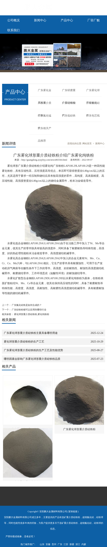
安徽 (48, 544)
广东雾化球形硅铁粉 (93, 93)
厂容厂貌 (93, 20)
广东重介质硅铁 (44, 105)
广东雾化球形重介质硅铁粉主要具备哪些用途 (31, 333)
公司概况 (13, 20)
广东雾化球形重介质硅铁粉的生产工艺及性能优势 (33, 350)
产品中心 (67, 20)
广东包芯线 (93, 115)
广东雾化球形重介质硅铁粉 (79, 429)
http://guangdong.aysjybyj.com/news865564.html (44, 159)
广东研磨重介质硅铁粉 (68, 93)
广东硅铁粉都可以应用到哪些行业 (28, 309)
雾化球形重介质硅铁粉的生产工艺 (24, 341)
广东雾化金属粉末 (44, 93)
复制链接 (72, 511)
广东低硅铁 (68, 115)
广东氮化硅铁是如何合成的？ (26, 305)
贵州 (54, 544)
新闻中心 (40, 20)
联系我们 (13, 30)
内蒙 (83, 544)
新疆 (72, 544)
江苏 (66, 544)
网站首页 (87, 143)
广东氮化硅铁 (93, 105)
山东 (42, 544)
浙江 (77, 544)
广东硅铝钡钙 (68, 105)
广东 (60, 544)
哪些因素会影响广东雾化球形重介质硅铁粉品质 (32, 358)
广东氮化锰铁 (44, 118)
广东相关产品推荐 (44, 130)
